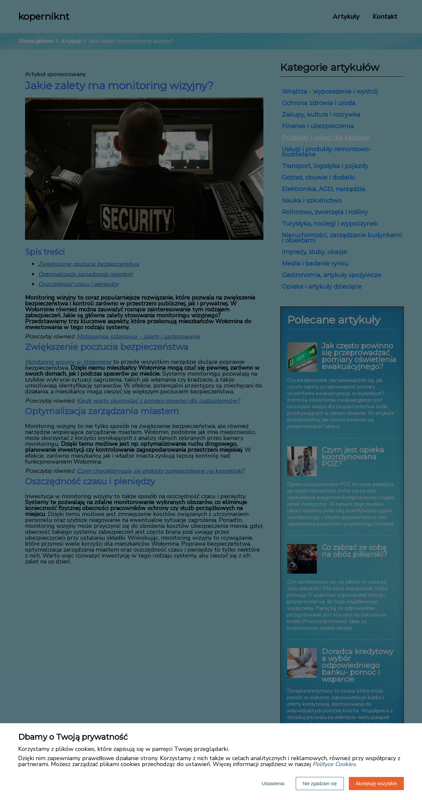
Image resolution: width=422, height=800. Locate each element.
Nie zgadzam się (320, 783)
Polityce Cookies (334, 764)
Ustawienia (273, 783)
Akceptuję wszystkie (376, 783)
